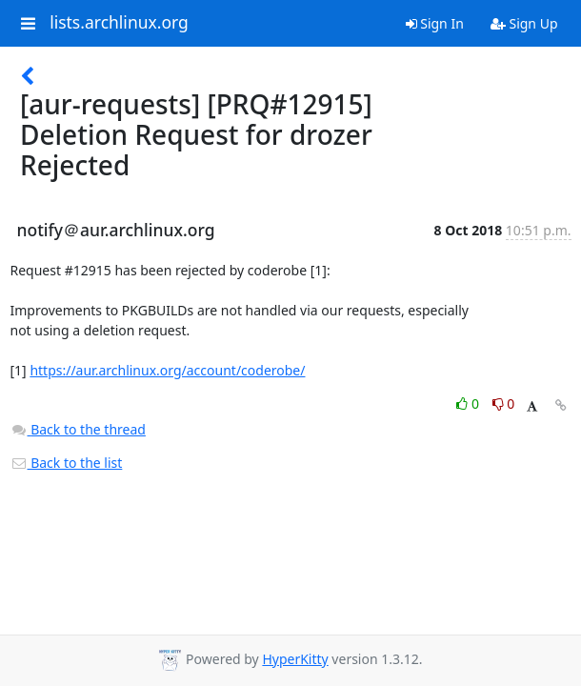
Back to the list (66, 463)
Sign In (435, 23)
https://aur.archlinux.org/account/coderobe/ (167, 370)
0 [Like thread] (469, 403)
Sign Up (524, 23)
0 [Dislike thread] (503, 403)
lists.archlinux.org (119, 22)
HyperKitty (295, 659)
